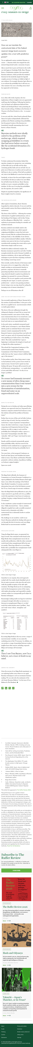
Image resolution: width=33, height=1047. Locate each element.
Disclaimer (19, 1029)
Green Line (6, 993)
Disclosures (4, 1037)
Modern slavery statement (23, 1031)
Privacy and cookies (21, 1026)
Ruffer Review (9, 20)
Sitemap (19, 1037)
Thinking (3, 1031)
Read (7, 921)
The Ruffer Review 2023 (24, 790)
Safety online (20, 1034)
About (2, 1026)
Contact (3, 1034)
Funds (2, 1029)
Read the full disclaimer (13, 846)
